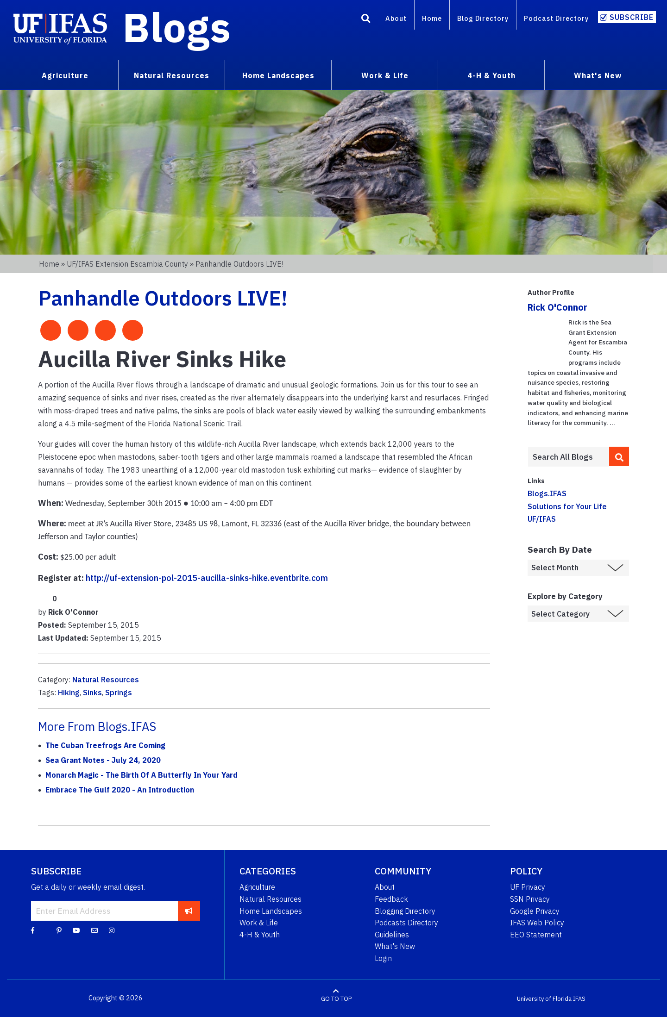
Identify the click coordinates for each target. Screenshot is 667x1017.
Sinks (92, 692)
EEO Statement (536, 934)
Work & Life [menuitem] (385, 75)
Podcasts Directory (406, 922)
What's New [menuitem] (598, 75)
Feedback (391, 899)
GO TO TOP (336, 998)
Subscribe (632, 17)
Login (383, 958)
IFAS (579, 998)
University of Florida (544, 998)
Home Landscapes (270, 911)
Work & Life (258, 922)
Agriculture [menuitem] (65, 75)
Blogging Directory (405, 911)
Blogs (176, 26)
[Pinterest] (59, 930)
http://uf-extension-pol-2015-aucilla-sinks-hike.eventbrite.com (207, 578)
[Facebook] (32, 930)
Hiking (69, 692)
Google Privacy (535, 911)
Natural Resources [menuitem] (171, 75)
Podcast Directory (556, 18)
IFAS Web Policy (537, 922)
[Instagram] (111, 930)
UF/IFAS (542, 519)
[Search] (366, 20)
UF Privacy (527, 887)
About (396, 18)
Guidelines (392, 934)
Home (432, 18)
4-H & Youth (259, 934)
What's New (395, 946)
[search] (619, 456)
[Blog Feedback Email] (94, 930)
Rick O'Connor (557, 307)
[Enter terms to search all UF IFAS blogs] (568, 457)
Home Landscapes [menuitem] (278, 75)
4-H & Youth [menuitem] (491, 75)
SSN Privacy (530, 899)
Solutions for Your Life (567, 506)
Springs (118, 692)
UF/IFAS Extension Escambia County (127, 263)
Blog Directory (483, 18)
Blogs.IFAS (547, 493)
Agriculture (257, 887)
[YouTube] (76, 930)
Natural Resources (105, 679)
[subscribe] (189, 910)
